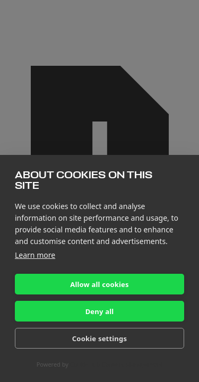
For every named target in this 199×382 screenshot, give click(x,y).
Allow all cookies (99, 284)
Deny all (99, 311)
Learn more (35, 255)
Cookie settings (99, 338)
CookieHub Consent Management (116, 364)
